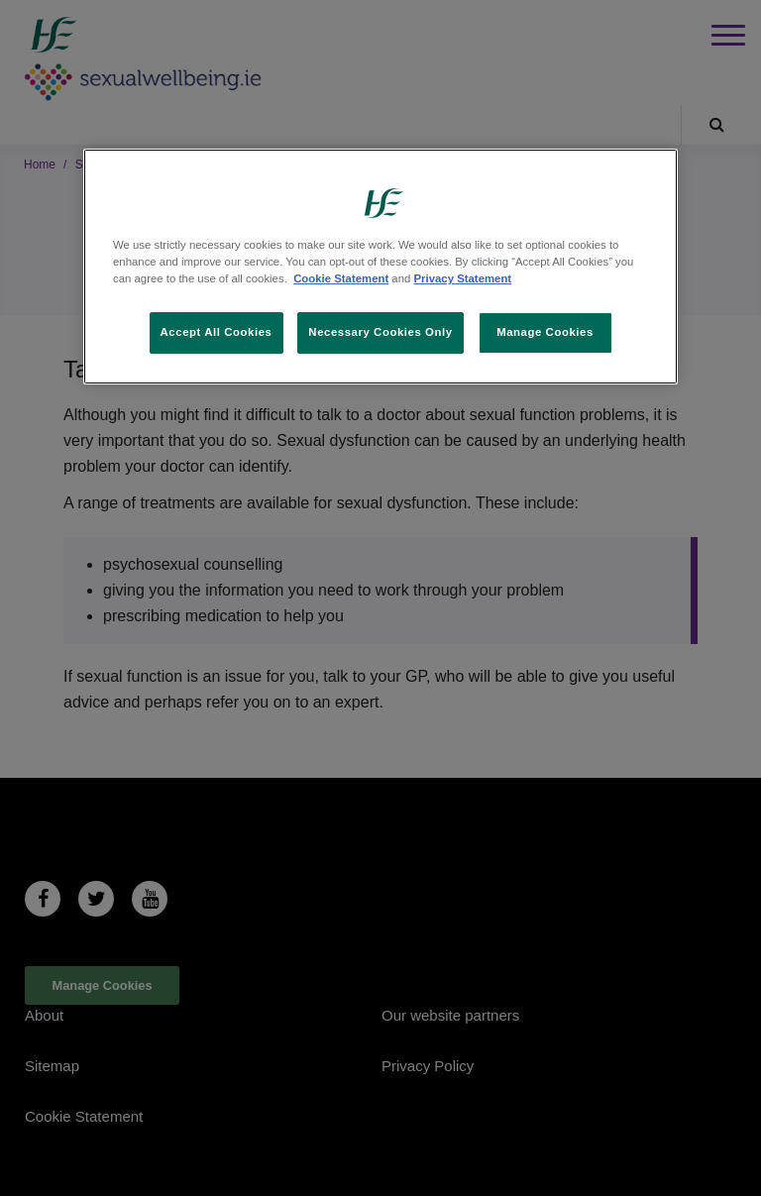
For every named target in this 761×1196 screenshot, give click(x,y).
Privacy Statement (463, 278)
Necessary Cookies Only (380, 332)
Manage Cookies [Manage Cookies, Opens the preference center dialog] (545, 332)
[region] (380, 266)
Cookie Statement (340, 278)
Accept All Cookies (216, 332)
